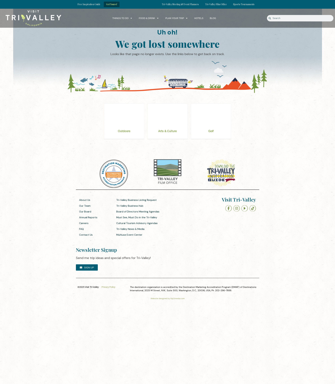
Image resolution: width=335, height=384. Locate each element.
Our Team (85, 205)
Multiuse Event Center (129, 234)
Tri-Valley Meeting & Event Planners (180, 4)
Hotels (198, 18)
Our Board (85, 211)
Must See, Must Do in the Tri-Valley (136, 217)
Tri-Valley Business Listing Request (136, 200)
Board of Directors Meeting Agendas (137, 211)
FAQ (81, 229)
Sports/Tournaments (243, 4)
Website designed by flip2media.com (168, 298)
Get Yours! (111, 4)
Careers (83, 223)
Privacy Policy (108, 287)
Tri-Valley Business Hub (129, 205)
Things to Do (122, 18)
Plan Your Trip (176, 18)
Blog (213, 18)
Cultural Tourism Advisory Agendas (137, 223)
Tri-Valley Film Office (216, 4)
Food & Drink (149, 18)
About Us (84, 200)
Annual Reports (88, 217)
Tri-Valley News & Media (130, 229)
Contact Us (86, 234)
